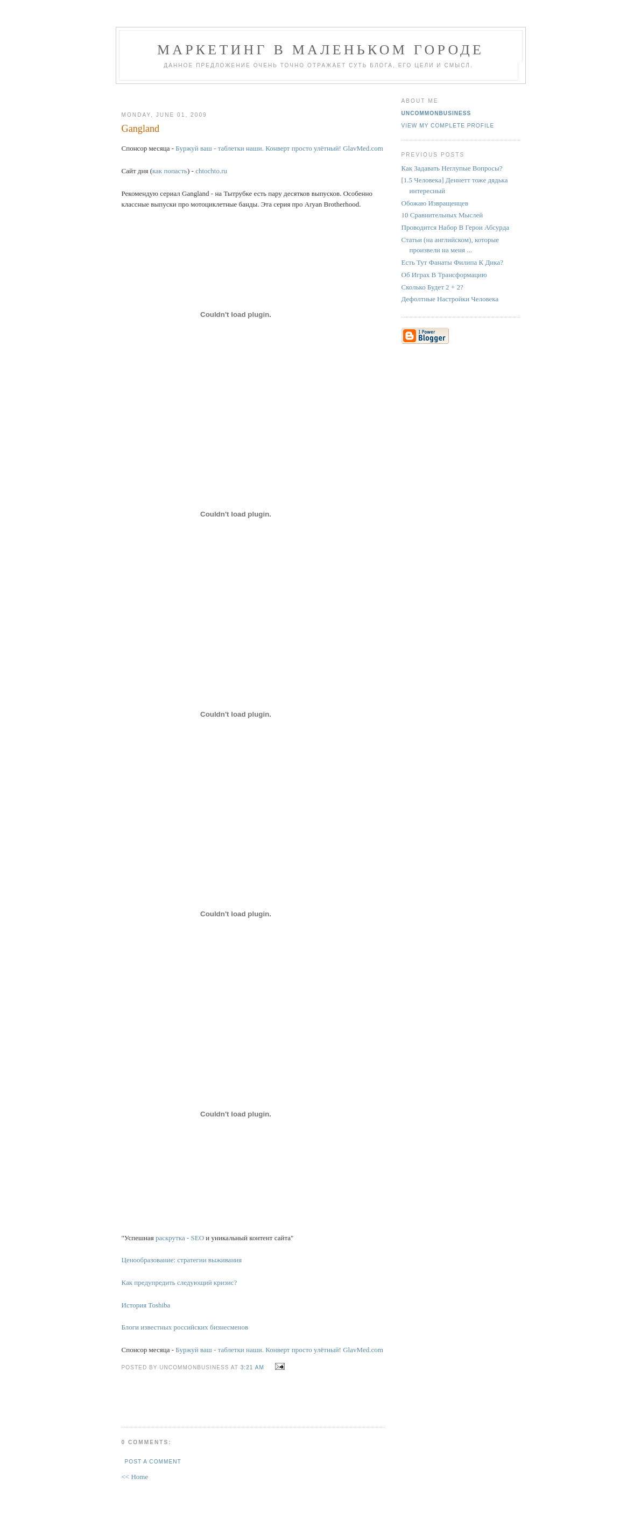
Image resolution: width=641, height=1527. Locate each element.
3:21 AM (252, 1367)
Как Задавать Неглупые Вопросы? (452, 168)
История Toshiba (146, 1305)
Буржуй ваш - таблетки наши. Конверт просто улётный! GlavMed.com (279, 148)
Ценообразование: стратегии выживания (182, 1260)
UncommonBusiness (436, 113)
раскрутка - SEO (180, 1238)
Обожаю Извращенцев (434, 203)
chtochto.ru (211, 171)
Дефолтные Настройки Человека (450, 299)
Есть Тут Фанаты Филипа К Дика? (452, 262)
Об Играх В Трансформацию (444, 275)
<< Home (135, 1477)
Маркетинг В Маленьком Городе (320, 50)
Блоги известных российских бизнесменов (185, 1327)
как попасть (169, 171)
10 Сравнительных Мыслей (442, 215)
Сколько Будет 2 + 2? (432, 287)
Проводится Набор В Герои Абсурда (455, 227)
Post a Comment (153, 1462)
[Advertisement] (249, 93)
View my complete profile (448, 126)
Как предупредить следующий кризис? (179, 1282)
